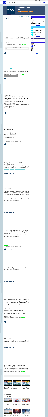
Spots (17, 2)
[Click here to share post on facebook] (5, 46)
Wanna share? (12, 110)
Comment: (6, 48)
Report (17, 110)
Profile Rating (28, 16)
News (10, 2)
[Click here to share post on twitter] (6, 46)
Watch (12, 2)
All (21, 16)
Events (8, 2)
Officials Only (24, 16)
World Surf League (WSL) (10, 53)
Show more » (38, 36)
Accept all (36, 0)
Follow (20, 110)
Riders (15, 2)
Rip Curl (7, 18)
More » (19, 2)
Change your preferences (41, 0)
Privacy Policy (19, 0)
